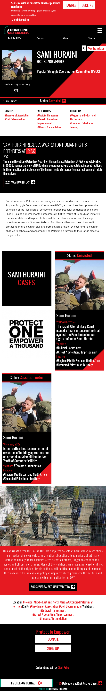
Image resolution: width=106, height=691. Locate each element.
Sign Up (53, 648)
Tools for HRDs (14, 38)
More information (20, 20)
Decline (87, 5)
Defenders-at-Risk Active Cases (77, 683)
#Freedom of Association (17, 115)
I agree (71, 5)
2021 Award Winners (17, 182)
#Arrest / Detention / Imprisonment (47, 121)
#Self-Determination (15, 119)
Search (91, 38)
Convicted (55, 101)
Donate (40, 38)
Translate (98, 48)
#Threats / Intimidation (49, 127)
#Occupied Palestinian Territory (50, 587)
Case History (10, 101)
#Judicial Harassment (48, 115)
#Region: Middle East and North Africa (45, 602)
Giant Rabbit (64, 668)
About (66, 38)
